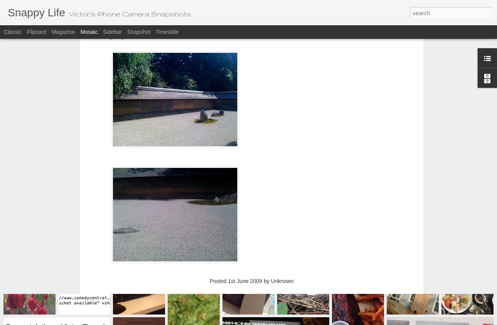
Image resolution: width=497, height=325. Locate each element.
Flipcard (36, 32)
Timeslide (167, 32)
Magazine (63, 32)
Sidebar (112, 32)
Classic (12, 32)
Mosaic (88, 32)
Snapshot (138, 32)
